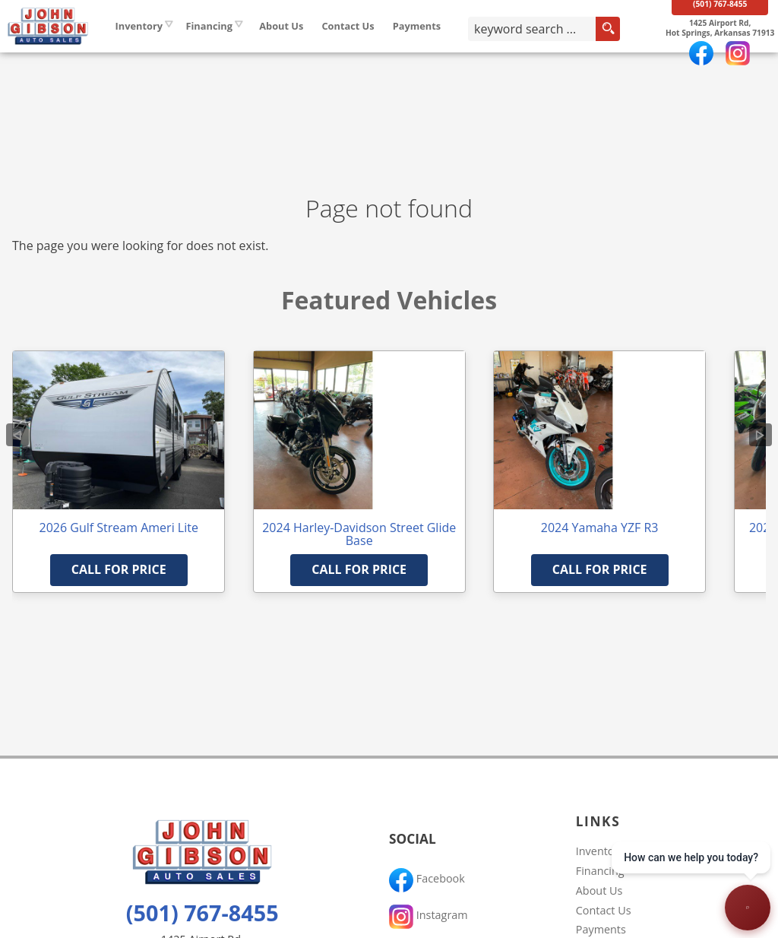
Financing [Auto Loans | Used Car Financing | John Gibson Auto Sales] (247, 45)
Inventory (177, 45)
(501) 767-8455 (202, 912)
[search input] (547, 48)
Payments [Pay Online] (456, 45)
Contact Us (603, 910)
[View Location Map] (712, 48)
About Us (599, 890)
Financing (600, 871)
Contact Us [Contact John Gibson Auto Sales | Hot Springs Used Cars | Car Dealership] (386, 45)
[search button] (618, 48)
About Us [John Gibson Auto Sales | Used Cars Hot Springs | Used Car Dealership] (320, 45)
